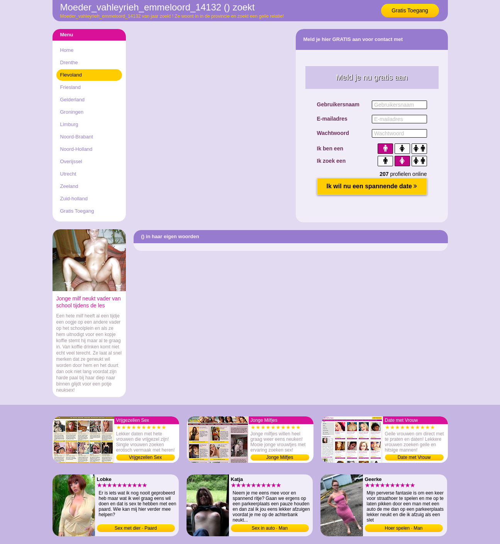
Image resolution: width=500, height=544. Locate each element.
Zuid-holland (74, 198)
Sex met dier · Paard (136, 528)
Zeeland (69, 186)
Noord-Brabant (76, 137)
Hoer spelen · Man (403, 528)
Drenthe (69, 62)
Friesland (70, 87)
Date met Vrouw (414, 457)
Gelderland (72, 99)
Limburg (69, 124)
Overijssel (71, 161)
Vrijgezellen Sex (145, 457)
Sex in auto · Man (270, 528)
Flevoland (71, 75)
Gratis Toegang (410, 10)
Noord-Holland (76, 149)
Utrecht (68, 174)
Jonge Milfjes (279, 457)
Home (67, 50)
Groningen (72, 112)
